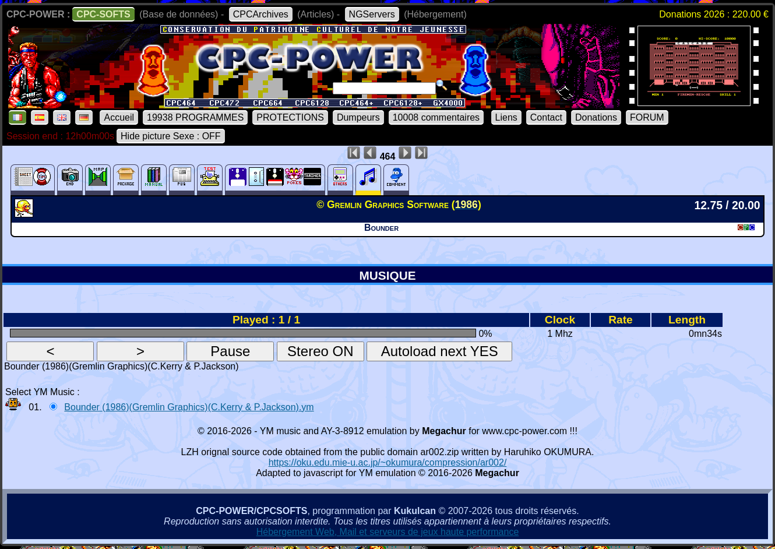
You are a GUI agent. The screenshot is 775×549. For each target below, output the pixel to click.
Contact (546, 117)
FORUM (647, 117)
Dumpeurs (358, 117)
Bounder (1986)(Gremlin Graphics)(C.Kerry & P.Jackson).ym (188, 407)
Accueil (119, 117)
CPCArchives (260, 14)
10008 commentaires (436, 117)
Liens (506, 117)
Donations (596, 117)
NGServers (372, 14)
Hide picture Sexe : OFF (171, 136)
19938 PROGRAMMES (195, 117)
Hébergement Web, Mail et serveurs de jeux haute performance (387, 532)
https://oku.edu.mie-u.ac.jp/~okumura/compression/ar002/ (388, 462)
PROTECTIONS (290, 117)
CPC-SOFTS (103, 14)
